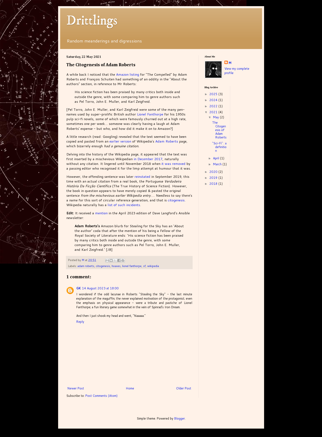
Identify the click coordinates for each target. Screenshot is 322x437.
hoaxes (116, 266)
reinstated (142, 176)
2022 (213, 106)
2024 (213, 100)
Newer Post (75, 388)
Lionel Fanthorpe (150, 114)
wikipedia (153, 266)
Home (130, 388)
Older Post (183, 388)
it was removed (173, 163)
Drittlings (91, 21)
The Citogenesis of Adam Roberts (219, 129)
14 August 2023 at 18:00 (100, 288)
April (216, 158)
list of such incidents (124, 204)
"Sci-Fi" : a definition (219, 147)
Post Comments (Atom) (101, 396)
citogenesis (176, 200)
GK (78, 288)
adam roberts (85, 266)
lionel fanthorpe (131, 266)
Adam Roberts (166, 141)
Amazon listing (127, 74)
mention (101, 213)
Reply (80, 321)
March (217, 164)
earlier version (120, 141)
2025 (213, 94)
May (216, 117)
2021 (213, 112)
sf (144, 266)
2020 (213, 172)
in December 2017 (148, 158)
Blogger (179, 418)
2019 (213, 178)
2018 (213, 183)
